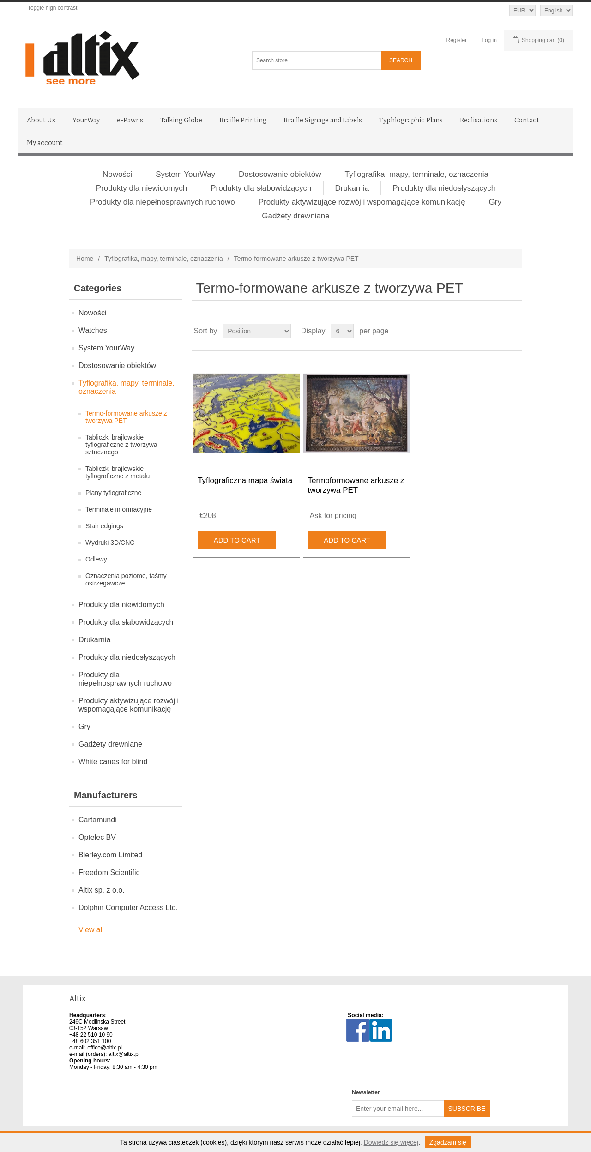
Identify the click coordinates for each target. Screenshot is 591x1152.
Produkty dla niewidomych (141, 188)
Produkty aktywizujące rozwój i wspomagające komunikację (362, 202)
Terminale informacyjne (118, 509)
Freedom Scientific (109, 872)
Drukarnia (352, 188)
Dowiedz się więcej (391, 1142)
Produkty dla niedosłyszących (443, 188)
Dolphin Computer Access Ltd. (128, 907)
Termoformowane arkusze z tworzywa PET (356, 485)
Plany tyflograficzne (113, 492)
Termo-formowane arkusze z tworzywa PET (126, 417)
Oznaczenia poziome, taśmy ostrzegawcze (126, 579)
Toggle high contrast (52, 8)
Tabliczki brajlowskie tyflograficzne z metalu (117, 472)
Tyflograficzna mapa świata (245, 480)
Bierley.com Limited (110, 855)
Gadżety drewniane (295, 215)
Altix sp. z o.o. (101, 890)
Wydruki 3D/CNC (109, 542)
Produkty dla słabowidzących (261, 188)
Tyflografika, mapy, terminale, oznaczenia (417, 174)
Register (456, 40)
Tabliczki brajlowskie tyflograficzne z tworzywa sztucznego (121, 445)
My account (45, 143)
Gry (495, 202)
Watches (92, 330)
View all (91, 930)
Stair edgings (104, 526)
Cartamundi (97, 820)
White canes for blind (112, 762)
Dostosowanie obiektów (280, 174)
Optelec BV (97, 837)
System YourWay (185, 174)
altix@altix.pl (124, 1054)
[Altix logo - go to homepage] (123, 58)
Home (84, 258)
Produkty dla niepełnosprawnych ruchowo (162, 202)
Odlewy (96, 559)
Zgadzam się (447, 1142)
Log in (489, 40)
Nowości (117, 174)
